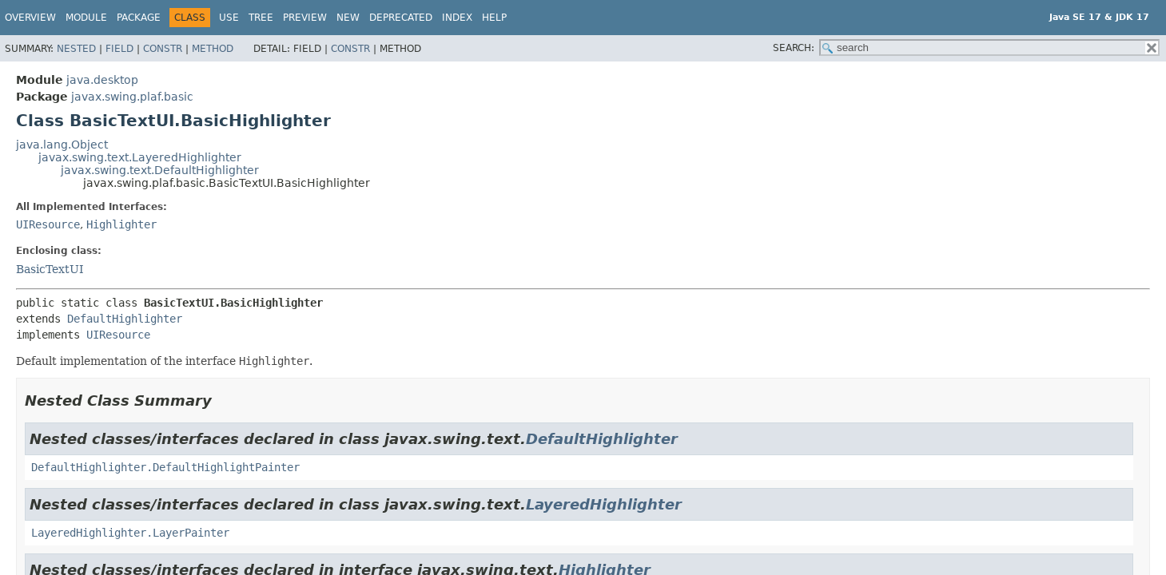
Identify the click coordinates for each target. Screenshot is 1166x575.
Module (86, 17)
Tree (261, 17)
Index (457, 17)
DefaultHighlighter (124, 318)
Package (139, 17)
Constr (162, 48)
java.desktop (102, 79)
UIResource (48, 224)
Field (119, 48)
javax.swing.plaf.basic (132, 96)
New (348, 17)
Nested (76, 48)
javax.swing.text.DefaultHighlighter (160, 170)
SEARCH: (793, 48)
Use (229, 17)
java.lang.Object (62, 144)
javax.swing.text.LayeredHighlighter (139, 157)
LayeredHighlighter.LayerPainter (130, 532)
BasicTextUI (50, 269)
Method (212, 48)
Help (494, 17)
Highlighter (121, 224)
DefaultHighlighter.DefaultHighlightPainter (165, 467)
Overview (30, 17)
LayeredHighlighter (604, 504)
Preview (305, 17)
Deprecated (400, 17)
